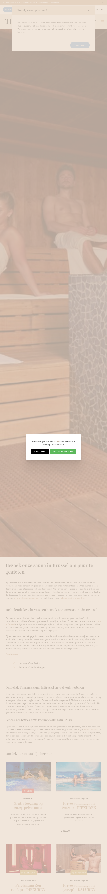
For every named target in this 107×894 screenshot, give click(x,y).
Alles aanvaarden (63, 451)
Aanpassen (40, 451)
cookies (57, 441)
